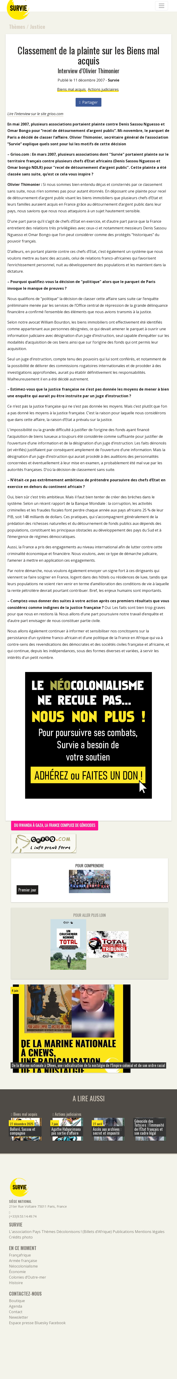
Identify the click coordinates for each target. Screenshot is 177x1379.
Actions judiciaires (103, 89)
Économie (17, 1271)
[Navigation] (161, 5)
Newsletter (18, 1317)
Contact (15, 1311)
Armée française (23, 1260)
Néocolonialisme (23, 1266)
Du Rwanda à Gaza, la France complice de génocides (54, 825)
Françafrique (20, 1255)
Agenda (15, 1306)
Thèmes (17, 26)
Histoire (16, 1282)
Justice (37, 26)
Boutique (17, 1300)
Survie (113, 80)
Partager (88, 102)
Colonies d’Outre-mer (27, 1277)
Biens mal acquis (72, 89)
